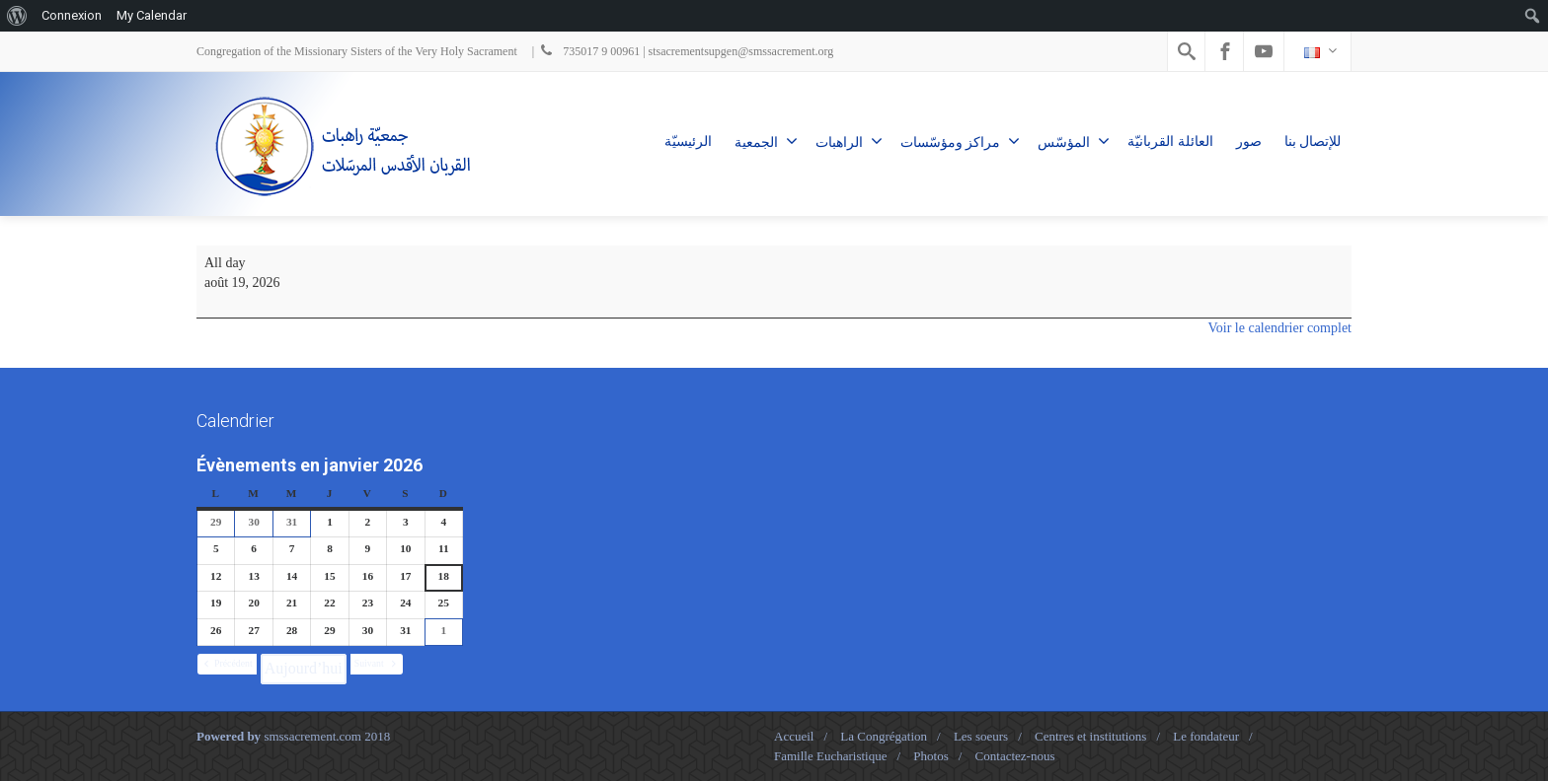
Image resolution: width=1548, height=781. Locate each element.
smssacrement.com (312, 736)
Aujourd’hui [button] (304, 668)
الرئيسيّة (688, 141)
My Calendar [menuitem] (151, 15)
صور (1249, 141)
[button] (227, 664)
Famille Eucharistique (830, 755)
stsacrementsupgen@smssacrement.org (741, 51)
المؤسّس (1074, 141)
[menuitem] (17, 16)
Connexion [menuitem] (71, 15)
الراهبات (849, 141)
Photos (930, 755)
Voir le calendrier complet (1279, 327)
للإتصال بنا (1313, 141)
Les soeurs (981, 736)
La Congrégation (883, 736)
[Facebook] (1225, 51)
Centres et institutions (1090, 736)
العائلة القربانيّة (1170, 141)
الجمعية (766, 141)
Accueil (793, 736)
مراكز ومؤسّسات (960, 141)
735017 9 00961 (588, 51)
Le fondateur (1206, 736)
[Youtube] (1263, 51)
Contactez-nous (1015, 755)
